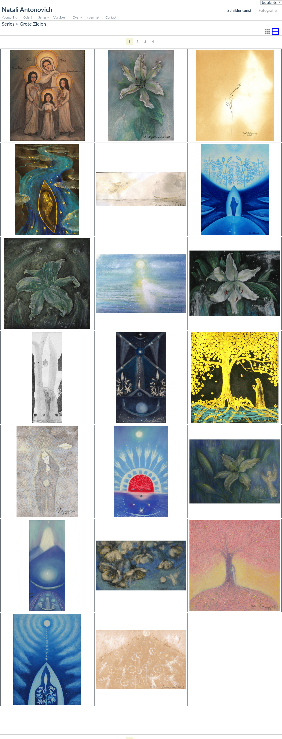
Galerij (27, 17)
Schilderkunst (239, 10)
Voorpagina (9, 17)
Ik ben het (92, 17)
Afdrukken (60, 17)
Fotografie (268, 10)
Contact (111, 17)
